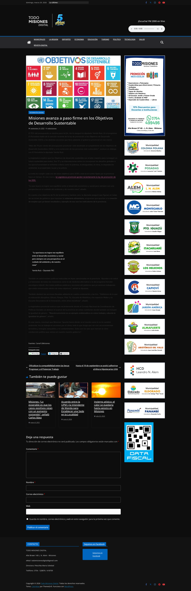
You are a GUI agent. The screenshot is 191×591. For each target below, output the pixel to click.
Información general (36, 112)
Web (28, 506)
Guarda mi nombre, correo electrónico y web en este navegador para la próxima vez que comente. (74, 519)
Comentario (32, 449)
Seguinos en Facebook (94, 544)
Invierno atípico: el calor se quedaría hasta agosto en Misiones (104, 406)
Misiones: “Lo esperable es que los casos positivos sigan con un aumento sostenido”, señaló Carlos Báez (40, 409)
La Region (53, 39)
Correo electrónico (35, 494)
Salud (142, 39)
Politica (117, 39)
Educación (93, 39)
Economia (79, 39)
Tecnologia (129, 39)
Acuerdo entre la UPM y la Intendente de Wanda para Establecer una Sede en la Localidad (72, 408)
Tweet (43, 353)
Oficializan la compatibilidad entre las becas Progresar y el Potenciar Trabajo (47, 367)
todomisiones (52, 128)
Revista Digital (41, 45)
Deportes (66, 39)
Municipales (39, 39)
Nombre (30, 482)
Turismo (105, 39)
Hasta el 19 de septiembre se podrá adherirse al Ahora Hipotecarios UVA (98, 367)
